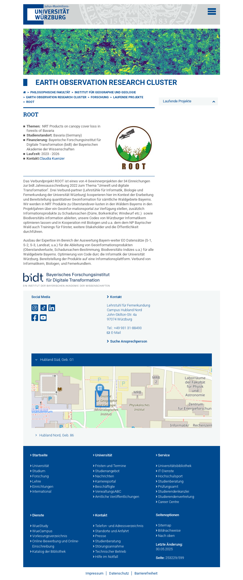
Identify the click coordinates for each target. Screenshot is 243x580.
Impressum (94, 573)
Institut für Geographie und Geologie (105, 92)
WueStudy (39, 526)
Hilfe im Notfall (105, 557)
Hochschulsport (169, 476)
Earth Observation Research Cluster (106, 82)
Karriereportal (104, 481)
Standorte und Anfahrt (111, 531)
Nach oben (165, 536)
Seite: (160, 558)
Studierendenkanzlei (172, 491)
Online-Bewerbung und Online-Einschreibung (54, 544)
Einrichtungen (41, 486)
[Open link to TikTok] (44, 308)
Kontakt (116, 297)
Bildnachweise (168, 530)
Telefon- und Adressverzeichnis (118, 526)
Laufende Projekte (128, 97)
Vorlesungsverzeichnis (48, 536)
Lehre (35, 481)
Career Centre (167, 502)
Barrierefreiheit (145, 573)
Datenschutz (119, 573)
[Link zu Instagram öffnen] (35, 308)
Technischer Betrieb (109, 551)
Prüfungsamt (167, 486)
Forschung (100, 97)
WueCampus (41, 531)
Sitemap (163, 525)
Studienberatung (169, 481)
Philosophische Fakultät (50, 92)
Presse (99, 536)
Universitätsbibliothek (173, 466)
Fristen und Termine (109, 466)
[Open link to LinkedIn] (52, 308)
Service (163, 455)
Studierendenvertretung (175, 497)
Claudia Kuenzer (52, 158)
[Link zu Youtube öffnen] (44, 318)
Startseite (39, 455)
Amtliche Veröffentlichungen (116, 497)
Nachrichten (103, 476)
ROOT (30, 102)
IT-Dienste (165, 471)
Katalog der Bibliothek (48, 551)
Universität (39, 466)
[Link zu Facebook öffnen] (35, 318)
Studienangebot (106, 471)
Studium (37, 471)
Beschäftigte (104, 486)
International (40, 491)
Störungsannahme (108, 546)
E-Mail (116, 333)
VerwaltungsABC (107, 491)
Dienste (37, 515)
